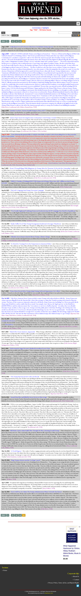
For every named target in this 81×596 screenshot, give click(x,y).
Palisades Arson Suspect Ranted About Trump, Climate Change (30, 237)
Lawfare (43, 131)
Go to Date (15, 35)
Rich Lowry (5, 207)
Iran (68, 446)
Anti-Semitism (53, 163)
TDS (66, 50)
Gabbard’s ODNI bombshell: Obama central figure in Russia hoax (30, 54)
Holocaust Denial (66, 231)
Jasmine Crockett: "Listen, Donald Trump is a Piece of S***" (28, 111)
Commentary (36, 28)
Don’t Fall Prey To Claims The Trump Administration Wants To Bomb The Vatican (36, 492)
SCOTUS (12, 207)
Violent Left (30, 165)
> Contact (76, 580)
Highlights (45, 28)
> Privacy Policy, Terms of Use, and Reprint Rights (63, 583)
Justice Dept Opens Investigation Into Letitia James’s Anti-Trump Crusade (33, 118)
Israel (74, 163)
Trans (24, 165)
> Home (4, 570)
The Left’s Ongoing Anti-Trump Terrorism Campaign (27, 190)
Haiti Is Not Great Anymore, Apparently (22, 332)
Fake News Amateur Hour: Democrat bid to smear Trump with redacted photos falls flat (38, 298)
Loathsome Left (14, 107)
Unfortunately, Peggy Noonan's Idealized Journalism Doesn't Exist (30, 348)
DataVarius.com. (49, 593)
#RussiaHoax (9, 324)
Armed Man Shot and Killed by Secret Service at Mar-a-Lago (29, 397)
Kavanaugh (74, 206)
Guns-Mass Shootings (65, 163)
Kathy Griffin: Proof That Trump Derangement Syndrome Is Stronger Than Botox (36, 224)
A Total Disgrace (16, 451)
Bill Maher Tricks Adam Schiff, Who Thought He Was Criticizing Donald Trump (34, 431)
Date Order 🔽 (75, 35)
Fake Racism (68, 343)
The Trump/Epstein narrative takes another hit (25, 377)
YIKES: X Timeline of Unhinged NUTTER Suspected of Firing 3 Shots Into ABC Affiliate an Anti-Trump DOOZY (38, 182)
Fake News (60, 50)
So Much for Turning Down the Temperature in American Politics (31, 244)
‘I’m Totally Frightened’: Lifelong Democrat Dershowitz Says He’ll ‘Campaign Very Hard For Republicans (43, 211)
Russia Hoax (28, 107)
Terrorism (19, 165)
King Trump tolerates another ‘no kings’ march (25, 460)
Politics (22, 107)
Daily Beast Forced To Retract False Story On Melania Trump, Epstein (31, 47)
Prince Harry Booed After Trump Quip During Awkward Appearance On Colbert (35, 291)
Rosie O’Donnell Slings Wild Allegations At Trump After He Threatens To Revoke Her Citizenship (40, 168)
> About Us (75, 576)
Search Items (76, 32)
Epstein (73, 313)
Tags (3, 32)
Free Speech (74, 371)
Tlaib (36, 114)
